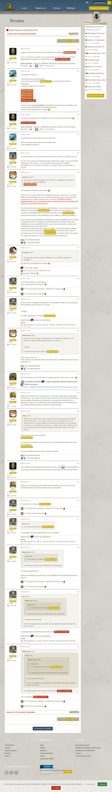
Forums (57, 8)
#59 (78, 591)
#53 (78, 411)
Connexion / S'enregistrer (99, 8)
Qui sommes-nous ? (83, 745)
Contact (78, 753)
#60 (78, 646)
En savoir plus (91, 784)
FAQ (41, 745)
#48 (78, 278)
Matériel (8, 753)
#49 (78, 299)
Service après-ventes (83, 756)
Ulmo (13, 78)
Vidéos (42, 748)
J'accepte (102, 784)
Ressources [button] (41, 8)
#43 (78, 114)
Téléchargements (46, 753)
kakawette (25, 177)
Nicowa (13, 160)
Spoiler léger (46, 81)
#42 (78, 71)
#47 (78, 247)
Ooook (13, 255)
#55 (78, 482)
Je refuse (56, 788)
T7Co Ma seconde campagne (34, 294)
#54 (78, 463)
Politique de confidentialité (85, 750)
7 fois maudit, (31, 268)
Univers (7, 748)
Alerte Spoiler (30, 184)
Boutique (71, 8)
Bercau (12, 470)
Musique (43, 750)
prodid (13, 399)
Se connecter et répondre (42, 728)
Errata (42, 756)
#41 (78, 48)
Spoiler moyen (69, 52)
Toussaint (13, 56)
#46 (78, 172)
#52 (78, 392)
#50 (78, 330)
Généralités (32, 34)
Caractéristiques (11, 750)
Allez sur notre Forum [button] (95, 95)
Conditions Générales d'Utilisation (88, 748)
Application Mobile (47, 759)
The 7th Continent (20, 34)
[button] (87, 2)
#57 (78, 519)
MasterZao (13, 381)
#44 (78, 134)
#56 (78, 500)
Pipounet (13, 179)
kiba (12, 285)
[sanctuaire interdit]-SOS (22, 30)
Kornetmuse (13, 306)
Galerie (7, 756)
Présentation (9, 745)
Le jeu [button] (25, 8)
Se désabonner (45, 774)
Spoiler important (62, 59)
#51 (78, 374)
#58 (78, 547)
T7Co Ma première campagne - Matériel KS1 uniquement (43, 289)
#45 (78, 153)
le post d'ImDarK (38, 105)
